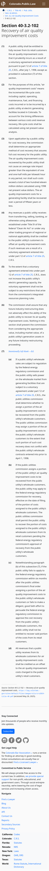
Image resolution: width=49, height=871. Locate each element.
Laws (16, 851)
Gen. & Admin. (11, 13)
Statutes (18, 842)
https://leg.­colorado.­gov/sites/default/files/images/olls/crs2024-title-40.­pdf (23, 693)
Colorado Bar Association (18, 752)
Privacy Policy (8, 828)
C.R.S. (9, 10)
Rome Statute (20, 863)
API (3, 811)
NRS (16, 846)
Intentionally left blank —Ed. (21, 351)
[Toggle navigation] (43, 4)
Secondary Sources (11, 824)
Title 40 (18, 10)
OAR (16, 855)
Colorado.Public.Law (22, 4)
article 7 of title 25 (35, 256)
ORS (21, 855)
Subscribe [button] (8, 731)
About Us (6, 807)
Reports (5, 820)
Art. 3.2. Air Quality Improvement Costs (22, 16)
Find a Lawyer (8, 799)
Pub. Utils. (28, 10)
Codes (17, 834)
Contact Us (7, 816)
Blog (4, 803)
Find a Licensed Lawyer (25, 762)
